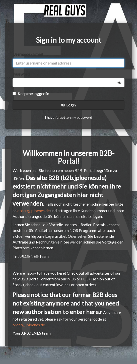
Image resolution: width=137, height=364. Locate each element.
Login (68, 104)
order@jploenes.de (33, 210)
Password (21, 74)
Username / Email (28, 54)
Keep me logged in (31, 93)
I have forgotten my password (68, 117)
